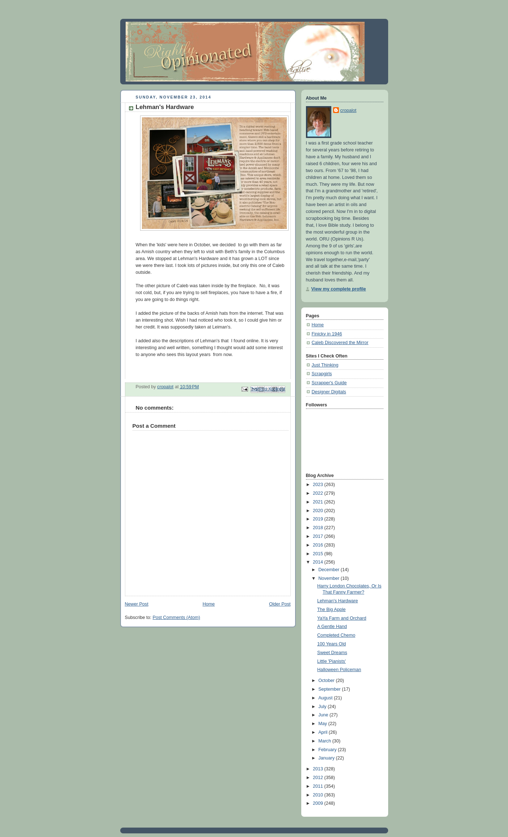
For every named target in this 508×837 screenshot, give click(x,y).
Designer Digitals (329, 391)
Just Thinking (325, 365)
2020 (318, 510)
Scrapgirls (322, 373)
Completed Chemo (336, 635)
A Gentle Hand (332, 626)
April (323, 732)
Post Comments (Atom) (176, 617)
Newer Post (136, 604)
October (327, 680)
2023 (318, 484)
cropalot (348, 110)
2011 (318, 786)
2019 (318, 519)
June (323, 714)
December (329, 569)
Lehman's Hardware (337, 600)
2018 (318, 527)
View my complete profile (338, 289)
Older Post (280, 604)
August (326, 697)
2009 (318, 803)
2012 (318, 777)
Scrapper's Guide (329, 382)
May (323, 723)
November (329, 578)
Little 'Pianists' (331, 661)
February (328, 749)
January (327, 758)
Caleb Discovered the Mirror (340, 342)
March (325, 741)
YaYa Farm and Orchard (341, 618)
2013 (318, 768)
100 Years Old (331, 643)
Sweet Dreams (332, 652)
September (330, 689)
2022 (318, 493)
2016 (318, 545)
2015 (318, 553)
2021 (318, 502)
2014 (318, 562)
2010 (318, 795)
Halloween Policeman (339, 669)
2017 (318, 536)
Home (208, 604)
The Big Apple (331, 609)
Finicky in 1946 (327, 333)
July (323, 706)
